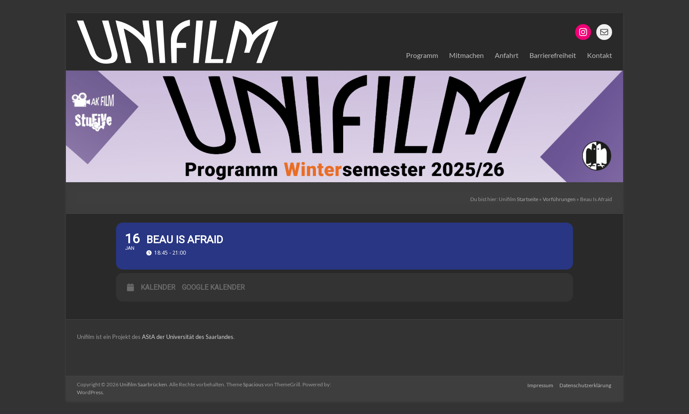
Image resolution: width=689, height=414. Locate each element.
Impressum (540, 384)
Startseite (527, 199)
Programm (422, 55)
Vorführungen (559, 199)
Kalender (158, 287)
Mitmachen (466, 55)
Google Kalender (213, 287)
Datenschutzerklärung (586, 384)
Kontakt (599, 55)
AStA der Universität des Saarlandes (187, 336)
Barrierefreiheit (552, 55)
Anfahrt (507, 55)
